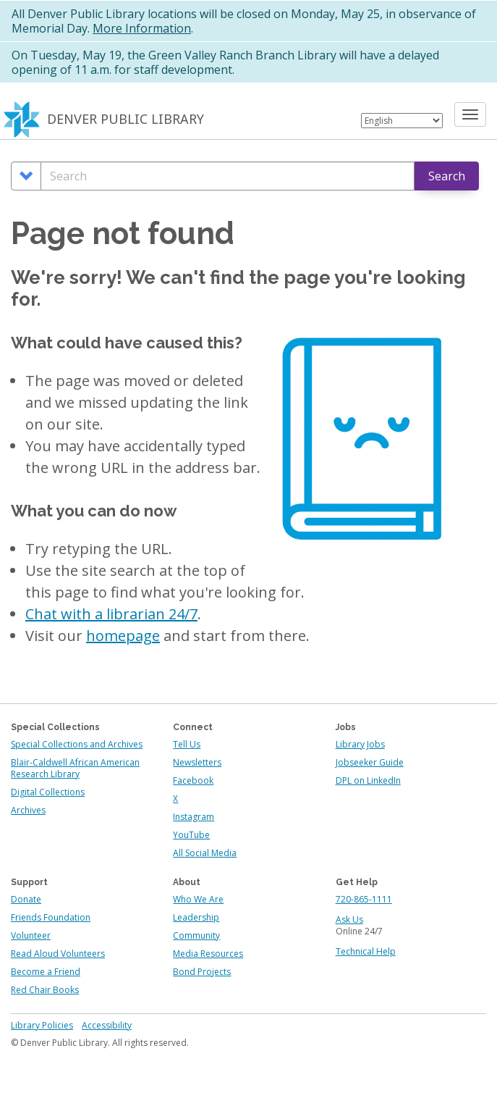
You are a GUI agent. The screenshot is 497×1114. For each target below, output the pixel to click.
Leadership (196, 917)
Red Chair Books (45, 990)
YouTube (191, 835)
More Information (142, 28)
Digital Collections (48, 792)
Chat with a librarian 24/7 (111, 614)
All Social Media (205, 853)
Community (196, 935)
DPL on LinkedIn (368, 780)
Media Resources (208, 953)
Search (446, 176)
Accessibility (107, 1025)
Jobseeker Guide (370, 762)
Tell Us (186, 744)
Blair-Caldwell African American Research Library (75, 768)
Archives (28, 810)
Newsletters (197, 762)
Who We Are (198, 899)
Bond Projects (202, 972)
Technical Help (366, 951)
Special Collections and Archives (77, 744)
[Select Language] (402, 120)
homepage (123, 635)
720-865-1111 (364, 899)
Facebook (193, 780)
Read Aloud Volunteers (58, 953)
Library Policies (42, 1025)
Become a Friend (45, 972)
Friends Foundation (50, 917)
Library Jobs (360, 744)
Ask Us (349, 919)
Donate (26, 899)
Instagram (193, 817)
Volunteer (31, 935)
